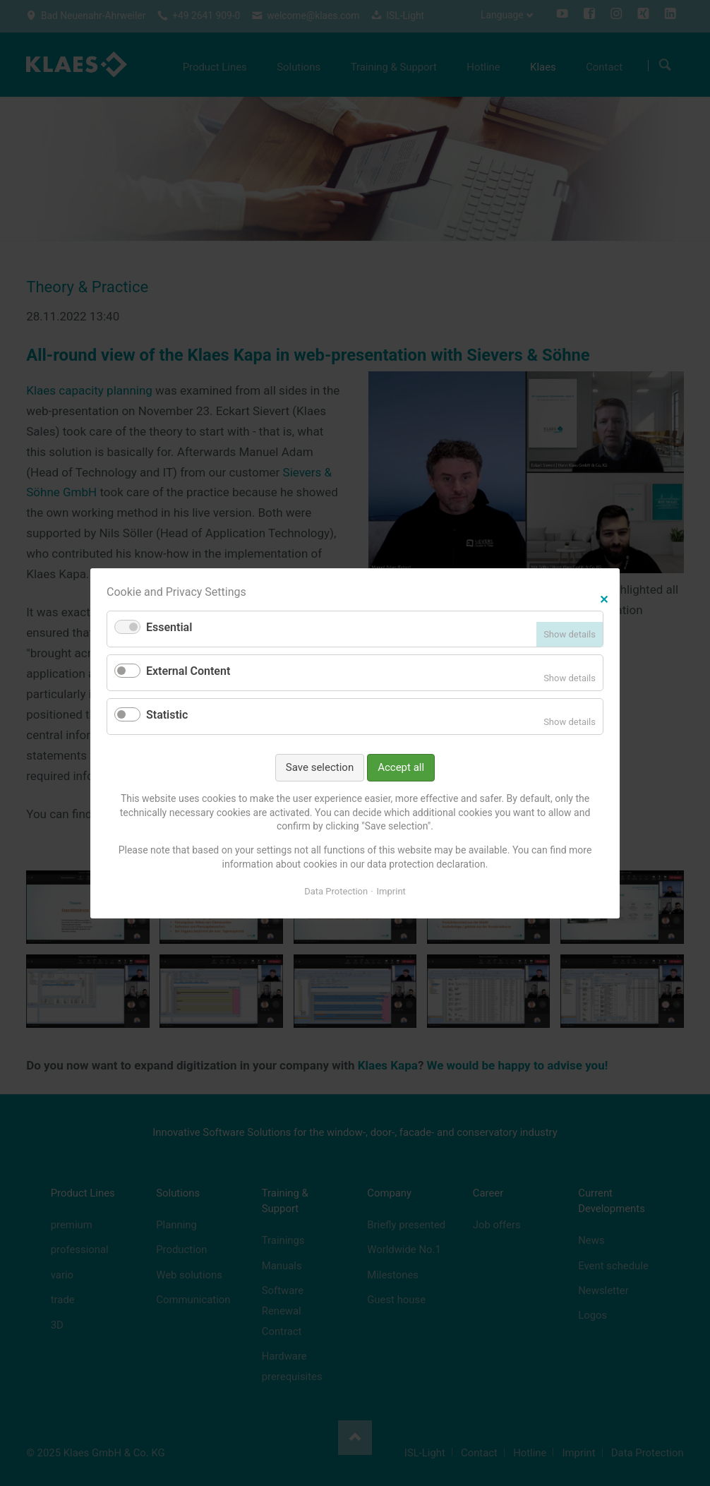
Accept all (401, 766)
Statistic (167, 714)
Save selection (320, 766)
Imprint (391, 891)
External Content (188, 671)
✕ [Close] (603, 597)
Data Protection (336, 891)
